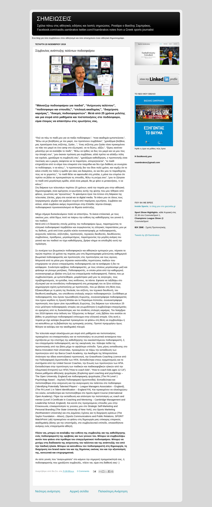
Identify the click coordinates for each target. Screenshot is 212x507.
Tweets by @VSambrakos (147, 235)
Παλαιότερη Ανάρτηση (112, 491)
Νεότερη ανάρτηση (47, 491)
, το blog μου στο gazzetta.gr (155, 206)
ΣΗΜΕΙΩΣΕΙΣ (54, 18)
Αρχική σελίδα (79, 491)
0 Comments (83, 471)
